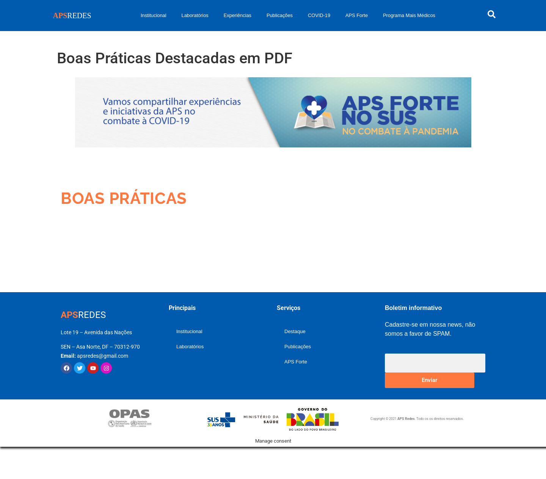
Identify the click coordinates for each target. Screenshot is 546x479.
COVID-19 (319, 15)
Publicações (280, 15)
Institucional (153, 15)
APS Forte (356, 15)
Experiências (237, 15)
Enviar (429, 380)
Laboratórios (195, 15)
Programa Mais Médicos (409, 15)
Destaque (295, 331)
